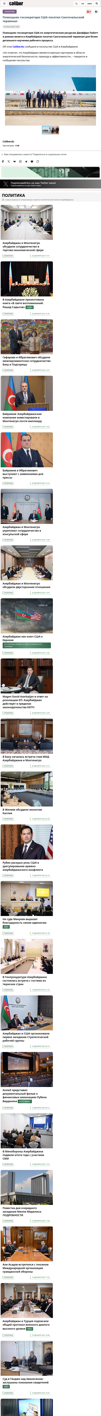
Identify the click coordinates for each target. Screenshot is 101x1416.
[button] (94, 67)
